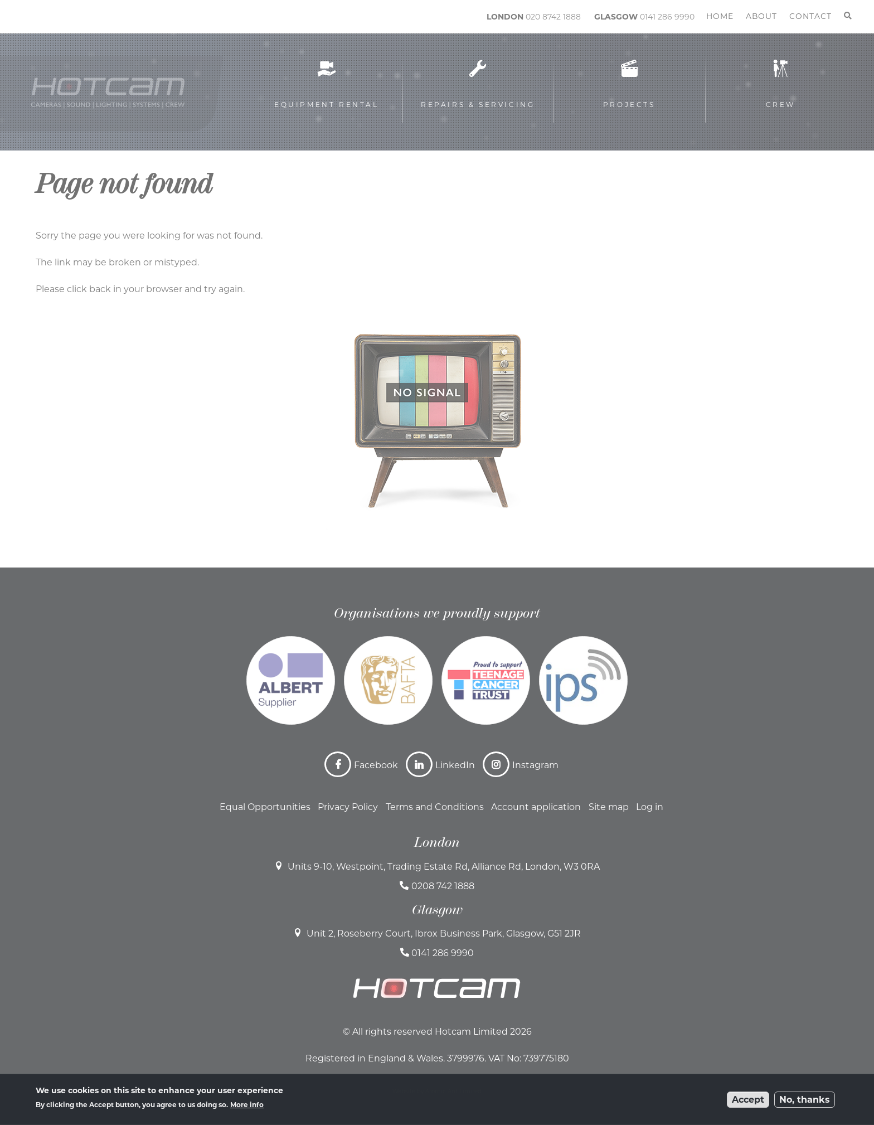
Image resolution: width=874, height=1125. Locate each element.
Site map (609, 807)
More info (247, 1109)
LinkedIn (455, 765)
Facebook (376, 765)
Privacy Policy (348, 807)
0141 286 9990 (667, 17)
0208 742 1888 (442, 886)
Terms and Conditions (435, 807)
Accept (748, 1104)
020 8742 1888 (553, 17)
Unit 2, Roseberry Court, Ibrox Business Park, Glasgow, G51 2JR (444, 933)
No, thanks (804, 1104)
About (761, 16)
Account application (536, 807)
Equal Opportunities (265, 807)
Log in (649, 807)
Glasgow (437, 910)
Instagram (535, 765)
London (437, 842)
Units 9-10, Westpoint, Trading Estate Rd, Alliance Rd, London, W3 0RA (444, 866)
